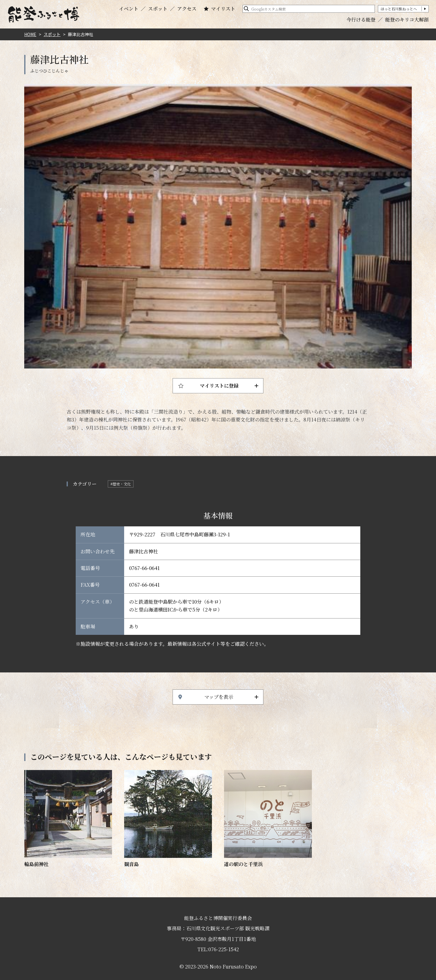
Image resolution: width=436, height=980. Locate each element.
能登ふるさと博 (43, 14)
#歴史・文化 (121, 483)
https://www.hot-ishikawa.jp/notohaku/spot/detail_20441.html (268, 819)
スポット (157, 8)
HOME (30, 34)
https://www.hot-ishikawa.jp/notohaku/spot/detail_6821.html (68, 819)
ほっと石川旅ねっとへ (399, 8)
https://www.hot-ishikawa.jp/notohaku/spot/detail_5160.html (168, 819)
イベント (128, 8)
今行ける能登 (360, 19)
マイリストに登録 (219, 385)
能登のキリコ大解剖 (407, 19)
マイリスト (223, 8)
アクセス (187, 8)
